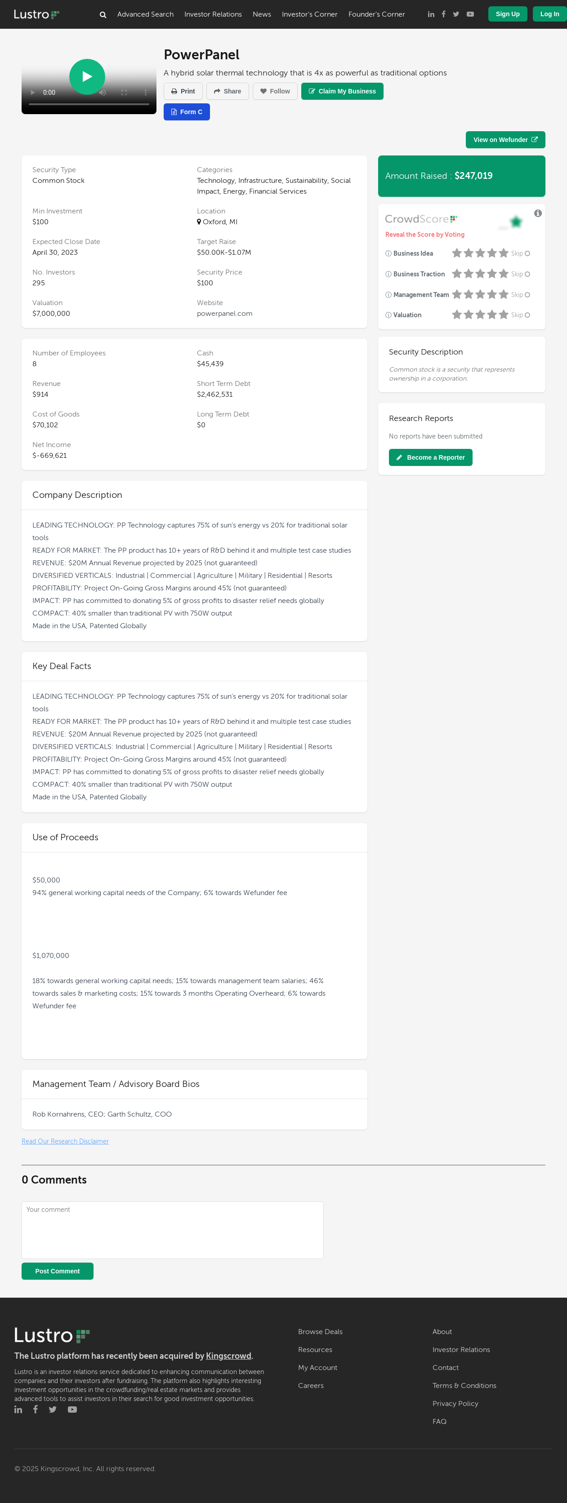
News (262, 14)
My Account (317, 1368)
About (442, 1332)
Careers (311, 1386)
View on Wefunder (505, 139)
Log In (549, 14)
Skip (521, 253)
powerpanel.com (225, 314)
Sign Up (508, 14)
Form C (186, 111)
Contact (446, 1368)
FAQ (439, 1422)
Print (183, 91)
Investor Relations (213, 14)
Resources (315, 1350)
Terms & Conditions (464, 1386)
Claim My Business (342, 91)
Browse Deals (320, 1332)
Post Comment (58, 1271)
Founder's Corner (376, 14)
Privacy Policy (455, 1404)
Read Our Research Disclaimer (65, 1141)
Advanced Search (145, 14)
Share (227, 91)
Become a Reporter (431, 457)
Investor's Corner (310, 14)
